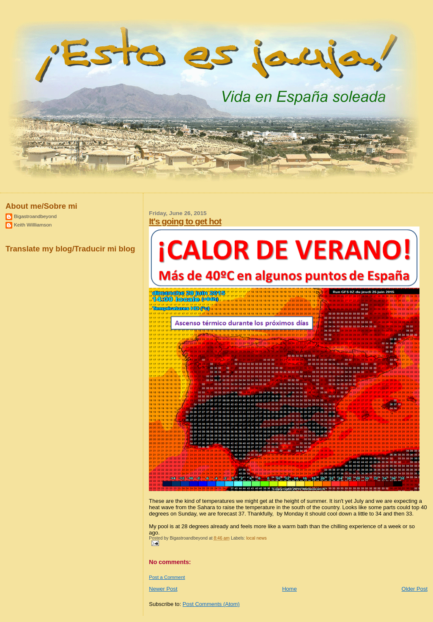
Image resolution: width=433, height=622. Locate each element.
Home (289, 589)
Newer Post (163, 589)
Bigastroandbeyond (35, 216)
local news (256, 538)
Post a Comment (167, 577)
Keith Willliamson (33, 224)
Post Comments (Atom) (211, 604)
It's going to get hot (185, 221)
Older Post (415, 589)
